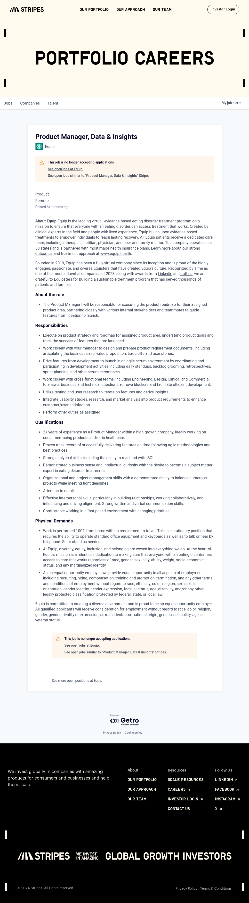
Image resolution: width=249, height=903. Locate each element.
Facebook (227, 789)
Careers (179, 789)
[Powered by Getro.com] (124, 720)
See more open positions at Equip (77, 681)
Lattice (186, 273)
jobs (8, 103)
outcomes (44, 253)
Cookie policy (133, 732)
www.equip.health (115, 253)
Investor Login (225, 9)
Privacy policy (112, 732)
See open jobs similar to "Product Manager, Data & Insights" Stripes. (99, 176)
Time (198, 268)
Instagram (228, 799)
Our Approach (130, 9)
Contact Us (179, 808)
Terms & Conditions (216, 888)
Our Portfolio (94, 9)
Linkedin (165, 273)
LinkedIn (226, 779)
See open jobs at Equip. (65, 169)
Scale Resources (185, 779)
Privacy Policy (186, 888)
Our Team (162, 9)
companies (30, 103)
